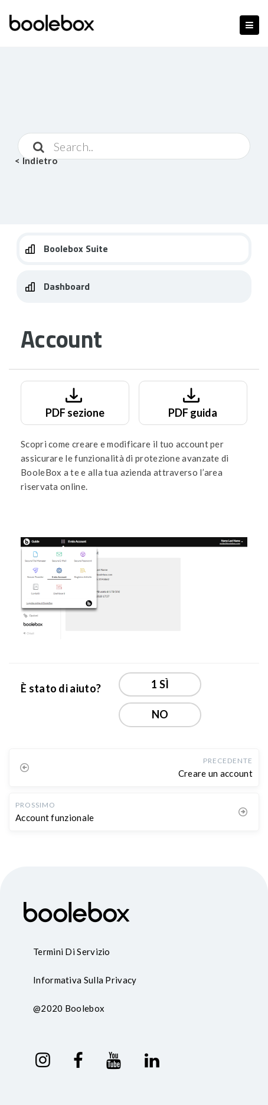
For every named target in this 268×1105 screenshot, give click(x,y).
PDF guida (192, 401)
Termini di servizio (71, 951)
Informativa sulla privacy (85, 980)
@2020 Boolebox (68, 1008)
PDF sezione (74, 401)
